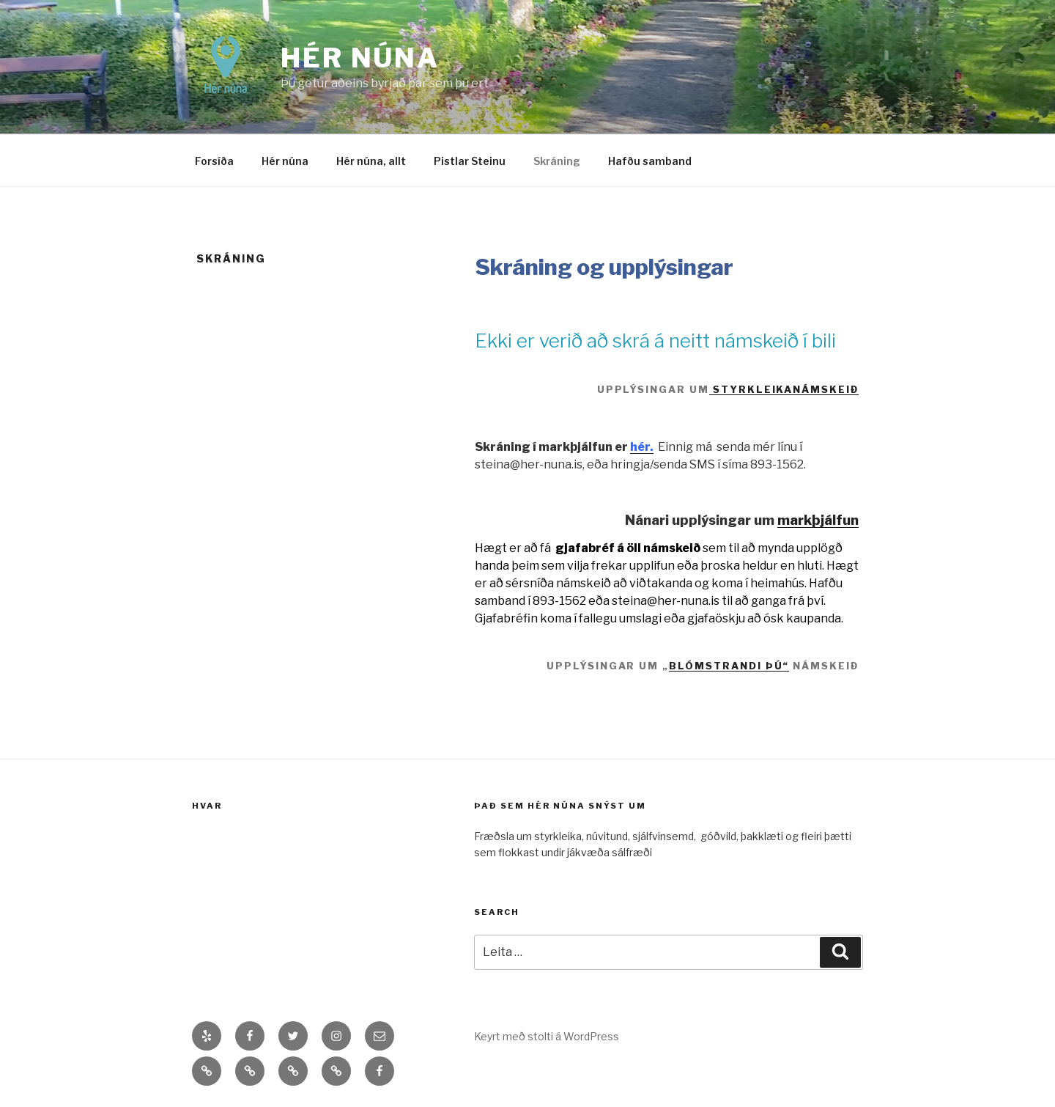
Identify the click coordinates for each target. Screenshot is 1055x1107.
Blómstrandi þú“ (729, 666)
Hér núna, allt (371, 161)
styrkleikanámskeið (784, 389)
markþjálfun (818, 520)
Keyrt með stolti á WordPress (546, 1036)
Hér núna (360, 58)
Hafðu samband (650, 161)
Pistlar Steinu (470, 161)
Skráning (556, 161)
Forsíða (214, 161)
